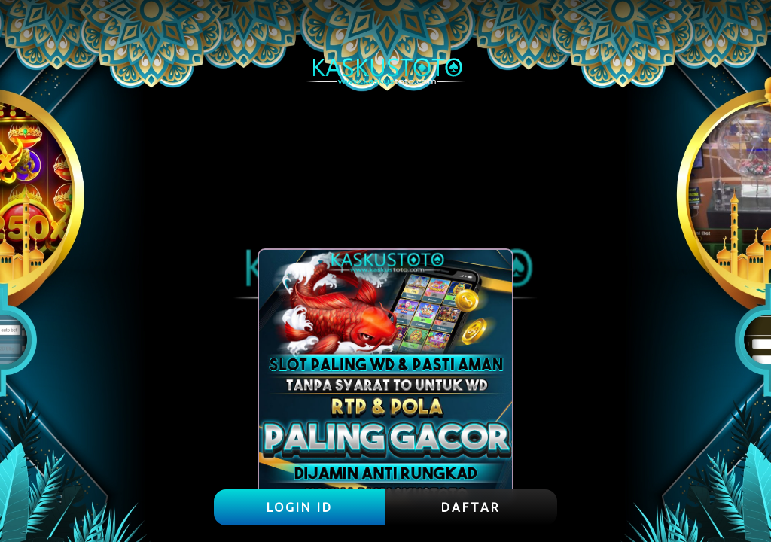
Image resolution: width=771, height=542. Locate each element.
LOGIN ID (300, 507)
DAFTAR (471, 507)
